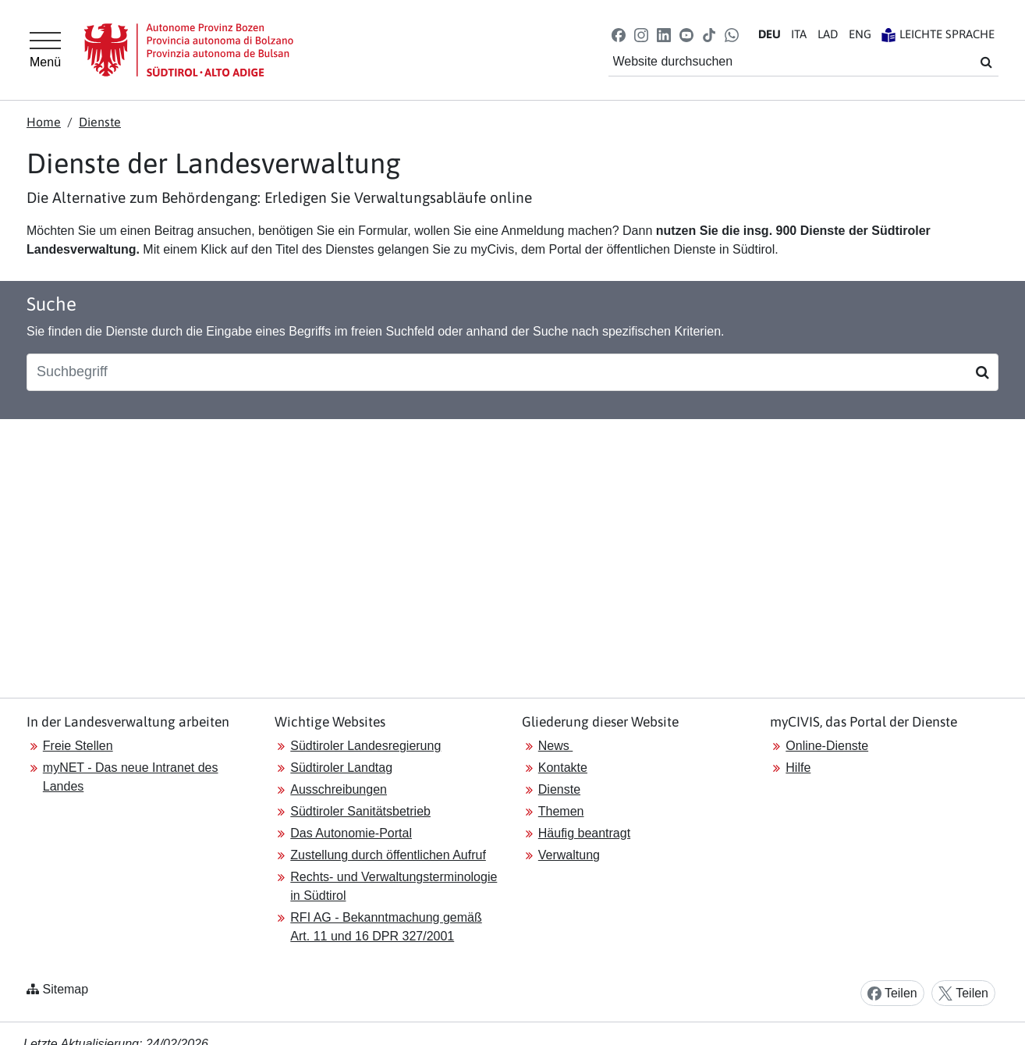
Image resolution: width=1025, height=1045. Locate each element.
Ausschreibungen (338, 789)
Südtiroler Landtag (341, 767)
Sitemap (65, 989)
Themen (561, 811)
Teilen (892, 993)
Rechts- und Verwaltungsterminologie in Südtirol (393, 886)
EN (860, 34)
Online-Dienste (827, 745)
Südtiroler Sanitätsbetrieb (360, 811)
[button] (618, 33)
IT (799, 34)
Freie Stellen (78, 745)
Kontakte (562, 767)
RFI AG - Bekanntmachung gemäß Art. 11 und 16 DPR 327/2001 (385, 927)
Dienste (100, 122)
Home (44, 122)
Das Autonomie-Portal (351, 833)
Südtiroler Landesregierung (365, 745)
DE (769, 34)
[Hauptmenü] (45, 50)
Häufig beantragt (584, 833)
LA (828, 34)
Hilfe (798, 767)
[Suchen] (982, 372)
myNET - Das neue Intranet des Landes (130, 777)
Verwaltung (569, 855)
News (555, 745)
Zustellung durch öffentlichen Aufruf (388, 855)
